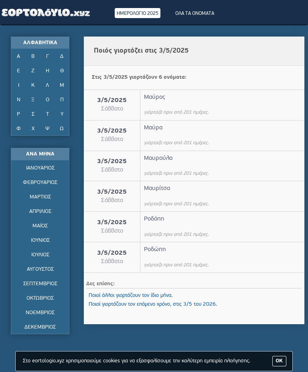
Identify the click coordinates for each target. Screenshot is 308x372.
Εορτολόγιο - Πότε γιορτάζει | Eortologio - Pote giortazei (46, 12)
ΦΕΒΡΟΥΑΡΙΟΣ (40, 182)
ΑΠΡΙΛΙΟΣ (40, 211)
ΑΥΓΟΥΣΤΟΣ (40, 269)
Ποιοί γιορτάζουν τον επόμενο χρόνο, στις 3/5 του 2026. (153, 304)
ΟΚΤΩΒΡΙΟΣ (40, 298)
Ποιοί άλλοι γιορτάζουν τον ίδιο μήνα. (130, 295)
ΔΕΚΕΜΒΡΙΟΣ (40, 327)
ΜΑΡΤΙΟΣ (40, 197)
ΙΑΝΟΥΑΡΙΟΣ (40, 168)
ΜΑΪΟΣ (40, 226)
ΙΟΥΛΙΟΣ (40, 255)
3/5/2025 (112, 101)
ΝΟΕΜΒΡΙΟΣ (40, 312)
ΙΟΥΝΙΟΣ (40, 240)
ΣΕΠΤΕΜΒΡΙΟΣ (40, 283)
